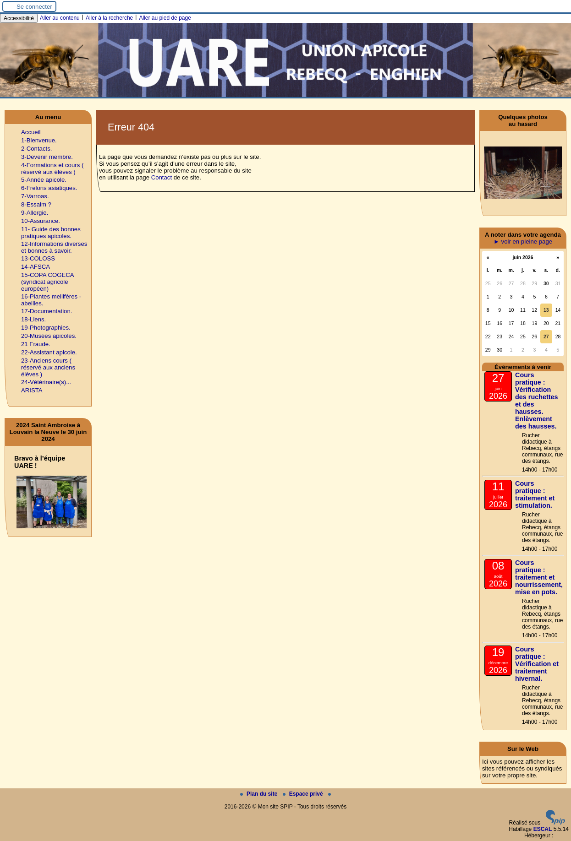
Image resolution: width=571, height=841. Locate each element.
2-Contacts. (36, 148)
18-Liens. (33, 319)
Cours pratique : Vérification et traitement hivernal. (537, 664)
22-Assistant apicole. (49, 352)
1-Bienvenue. (39, 140)
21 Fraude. (35, 344)
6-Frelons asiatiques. (49, 187)
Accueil (31, 132)
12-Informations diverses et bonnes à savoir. (54, 247)
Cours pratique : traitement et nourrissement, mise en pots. (539, 577)
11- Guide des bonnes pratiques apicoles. (51, 232)
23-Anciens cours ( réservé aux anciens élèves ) (48, 367)
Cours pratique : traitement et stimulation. (535, 494)
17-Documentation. (46, 311)
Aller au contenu (60, 18)
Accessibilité (19, 18)
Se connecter (34, 6)
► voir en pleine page (523, 241)
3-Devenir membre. (47, 156)
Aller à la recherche (109, 18)
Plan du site (259, 794)
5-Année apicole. (43, 179)
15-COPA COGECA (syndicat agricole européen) (47, 281)
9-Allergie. (34, 212)
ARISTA (32, 390)
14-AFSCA (35, 266)
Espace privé (303, 794)
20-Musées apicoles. (49, 335)
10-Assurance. (40, 220)
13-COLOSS (38, 258)
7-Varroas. (35, 196)
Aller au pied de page (165, 18)
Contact (161, 177)
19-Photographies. (46, 327)
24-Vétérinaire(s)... (46, 382)
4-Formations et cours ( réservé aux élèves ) (52, 168)
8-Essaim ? (36, 204)
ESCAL (542, 829)
